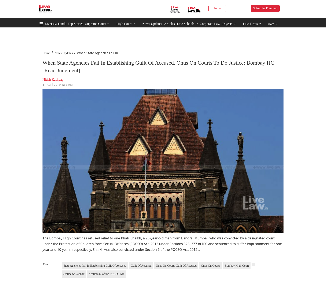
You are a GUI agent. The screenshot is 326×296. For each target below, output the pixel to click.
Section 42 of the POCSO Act (106, 274)
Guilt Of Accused (141, 265)
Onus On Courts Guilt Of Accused (176, 265)
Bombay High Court (237, 265)
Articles (169, 24)
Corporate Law (210, 24)
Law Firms (252, 24)
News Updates (152, 24)
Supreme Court (95, 24)
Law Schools (187, 24)
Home (46, 53)
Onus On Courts (210, 265)
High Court (124, 24)
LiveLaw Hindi (55, 24)
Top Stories (75, 24)
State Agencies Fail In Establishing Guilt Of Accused (94, 265)
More (272, 24)
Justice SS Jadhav (74, 274)
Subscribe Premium (265, 8)
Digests (227, 24)
